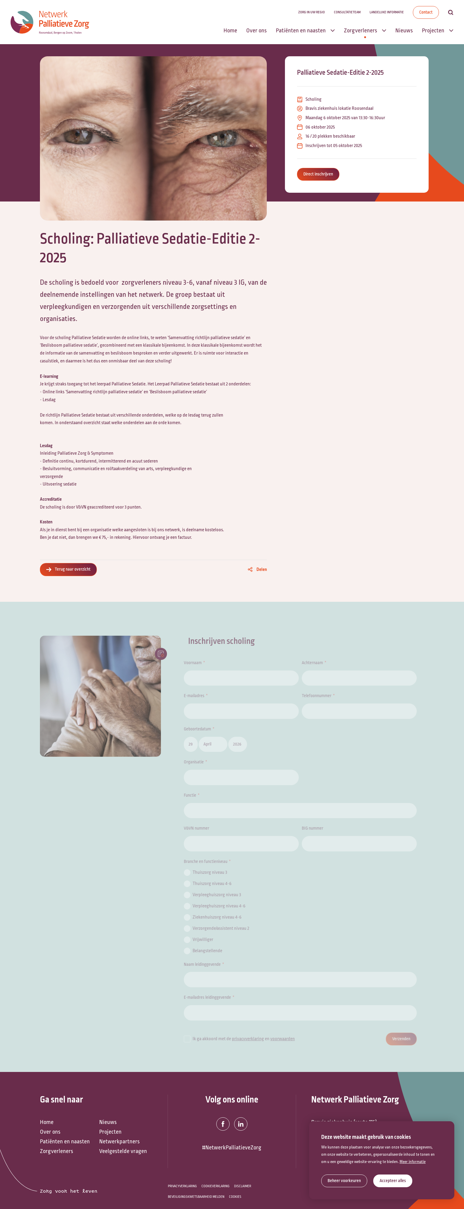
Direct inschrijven (318, 174)
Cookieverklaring (215, 1186)
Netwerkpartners (119, 1141)
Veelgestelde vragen (123, 1151)
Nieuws (108, 1122)
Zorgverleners (56, 1151)
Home (47, 1122)
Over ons (50, 1132)
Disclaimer (242, 1186)
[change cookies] (344, 1181)
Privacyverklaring (182, 1186)
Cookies (235, 1196)
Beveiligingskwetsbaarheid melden (196, 1196)
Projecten (110, 1132)
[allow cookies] (392, 1181)
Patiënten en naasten (65, 1141)
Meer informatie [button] (413, 1162)
